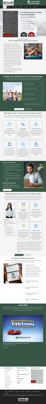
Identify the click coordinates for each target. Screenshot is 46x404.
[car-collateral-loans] (42, 88)
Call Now (20, 70)
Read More (6, 347)
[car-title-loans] (42, 83)
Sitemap (6, 393)
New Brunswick (7, 378)
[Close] (41, 7)
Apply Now (28, 109)
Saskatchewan (7, 376)
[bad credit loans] (42, 98)
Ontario (6, 374)
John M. (5, 344)
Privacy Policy (27, 391)
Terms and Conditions (35, 391)
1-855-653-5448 (33, 4)
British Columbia (8, 370)
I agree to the (10, 32)
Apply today (15, 70)
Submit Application (8, 35)
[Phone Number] (10, 28)
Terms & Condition (13, 32)
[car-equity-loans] (42, 93)
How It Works (11, 391)
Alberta (6, 372)
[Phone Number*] (37, 376)
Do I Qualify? (16, 391)
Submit (33, 381)
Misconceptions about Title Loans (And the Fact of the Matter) (16, 343)
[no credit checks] (42, 104)
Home (6, 391)
